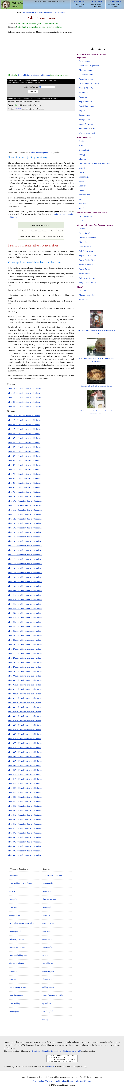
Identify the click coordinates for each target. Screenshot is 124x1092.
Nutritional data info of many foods (114, 4)
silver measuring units (39, 152)
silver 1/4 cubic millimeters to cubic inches (24, 388)
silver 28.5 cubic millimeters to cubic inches (25, 662)
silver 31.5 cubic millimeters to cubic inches (25, 689)
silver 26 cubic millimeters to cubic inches (24, 640)
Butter (82, 229)
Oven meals (13, 907)
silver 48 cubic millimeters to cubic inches (24, 837)
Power (82, 181)
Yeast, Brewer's (86, 265)
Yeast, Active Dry (87, 260)
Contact (71, 1082)
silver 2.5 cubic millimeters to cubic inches (24, 429)
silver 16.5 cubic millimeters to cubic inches (25, 555)
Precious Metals (86, 216)
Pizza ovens (13, 891)
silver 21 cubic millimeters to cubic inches (24, 595)
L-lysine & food (48, 979)
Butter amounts (86, 61)
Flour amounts (85, 70)
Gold (81, 221)
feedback (50, 1068)
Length (82, 168)
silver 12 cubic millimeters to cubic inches (24, 514)
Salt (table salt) (86, 251)
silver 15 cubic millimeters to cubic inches (24, 541)
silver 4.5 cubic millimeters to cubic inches (24, 447)
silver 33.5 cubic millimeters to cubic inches (25, 707)
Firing (49, 1)
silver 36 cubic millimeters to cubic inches (24, 730)
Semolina (83, 97)
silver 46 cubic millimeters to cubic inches (24, 819)
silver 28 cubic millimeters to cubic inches (24, 658)
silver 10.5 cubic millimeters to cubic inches (25, 501)
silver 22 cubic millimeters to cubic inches (24, 604)
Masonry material (87, 295)
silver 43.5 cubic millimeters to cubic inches (25, 797)
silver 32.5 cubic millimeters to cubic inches (25, 698)
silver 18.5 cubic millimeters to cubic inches (25, 573)
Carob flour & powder (89, 66)
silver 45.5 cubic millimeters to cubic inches (25, 815)
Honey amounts (86, 75)
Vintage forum (14, 915)
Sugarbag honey (86, 79)
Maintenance (47, 939)
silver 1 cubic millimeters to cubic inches (24, 416)
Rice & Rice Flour (87, 88)
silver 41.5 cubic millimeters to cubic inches (25, 779)
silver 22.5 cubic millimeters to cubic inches (25, 609)
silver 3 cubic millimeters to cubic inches (24, 434)
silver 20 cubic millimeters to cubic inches (24, 586)
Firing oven (46, 931)
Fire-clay (12, 979)
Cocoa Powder (85, 233)
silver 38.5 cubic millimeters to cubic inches (25, 752)
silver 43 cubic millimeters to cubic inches (24, 792)
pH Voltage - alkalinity (89, 84)
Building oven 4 (48, 987)
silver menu (48, 12)
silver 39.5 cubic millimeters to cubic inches (25, 761)
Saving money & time (17, 987)
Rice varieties (85, 247)
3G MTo (45, 955)
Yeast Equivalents (87, 106)
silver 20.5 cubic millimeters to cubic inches (25, 591)
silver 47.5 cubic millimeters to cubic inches (25, 833)
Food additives (47, 963)
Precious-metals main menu (33, 12)
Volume (82, 204)
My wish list (46, 1003)
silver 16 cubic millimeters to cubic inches (24, 550)
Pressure (83, 186)
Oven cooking (47, 915)
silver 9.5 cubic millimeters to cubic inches (24, 492)
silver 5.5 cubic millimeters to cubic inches (24, 456)
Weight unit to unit (87, 283)
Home (12, 4)
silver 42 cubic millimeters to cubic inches (24, 783)
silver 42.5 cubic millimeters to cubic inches (25, 788)
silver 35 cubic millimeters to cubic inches (24, 721)
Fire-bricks (13, 971)
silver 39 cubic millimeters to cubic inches (24, 757)
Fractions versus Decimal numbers (94, 163)
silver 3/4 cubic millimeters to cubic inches (24, 406)
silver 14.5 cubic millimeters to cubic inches (25, 537)
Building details (15, 931)
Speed (81, 190)
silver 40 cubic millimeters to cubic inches (24, 766)
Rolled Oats (84, 93)
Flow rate (83, 159)
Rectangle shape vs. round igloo (21, 923)
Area (81, 145)
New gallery (14, 899)
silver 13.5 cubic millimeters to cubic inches (25, 528)
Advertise (79, 1082)
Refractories (84, 299)
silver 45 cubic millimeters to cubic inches (24, 810)
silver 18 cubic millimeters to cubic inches (24, 568)
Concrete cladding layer (18, 955)
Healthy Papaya (48, 971)
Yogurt (82, 110)
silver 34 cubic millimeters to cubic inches (24, 712)
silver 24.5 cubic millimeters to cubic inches (25, 626)
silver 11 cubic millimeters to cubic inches (24, 505)
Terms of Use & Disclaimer (56, 1082)
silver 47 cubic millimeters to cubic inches (24, 828)
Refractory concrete (16, 939)
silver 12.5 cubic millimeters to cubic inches (25, 519)
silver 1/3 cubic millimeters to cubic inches (24, 393)
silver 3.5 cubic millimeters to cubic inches (24, 438)
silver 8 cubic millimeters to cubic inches (24, 478)
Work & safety (47, 947)
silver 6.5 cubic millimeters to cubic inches (24, 465)
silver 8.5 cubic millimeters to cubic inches (24, 483)
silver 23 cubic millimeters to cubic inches (24, 613)
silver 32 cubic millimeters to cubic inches (24, 694)
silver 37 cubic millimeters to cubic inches (24, 739)
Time (81, 199)
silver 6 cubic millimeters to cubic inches (24, 460)
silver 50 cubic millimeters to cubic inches (24, 855)
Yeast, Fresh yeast (87, 269)
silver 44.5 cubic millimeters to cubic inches (25, 806)
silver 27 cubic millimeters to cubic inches (24, 649)
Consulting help (48, 1011)
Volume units (85, 128)
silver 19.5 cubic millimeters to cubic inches (25, 582)
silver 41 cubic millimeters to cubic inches (24, 775)
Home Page (13, 875)
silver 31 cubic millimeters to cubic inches (24, 685)
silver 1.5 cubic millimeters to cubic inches (24, 420)
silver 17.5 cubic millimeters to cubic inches (25, 564)
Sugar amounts (85, 102)
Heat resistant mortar (17, 947)
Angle (81, 141)
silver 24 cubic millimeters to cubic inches (24, 622)
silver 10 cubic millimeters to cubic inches (24, 496)
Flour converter (57, 1)
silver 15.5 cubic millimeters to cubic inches (25, 546)
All (64, 1)
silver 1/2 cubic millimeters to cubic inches (24, 397)
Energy (82, 154)
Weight (82, 208)
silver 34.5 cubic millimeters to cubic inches (25, 716)
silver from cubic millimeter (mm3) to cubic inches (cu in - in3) (56, 1051)
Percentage (84, 177)
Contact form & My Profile (52, 995)
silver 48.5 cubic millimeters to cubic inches (25, 842)
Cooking (43, 1)
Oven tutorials (47, 883)
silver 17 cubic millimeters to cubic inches (24, 559)
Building (37, 1)
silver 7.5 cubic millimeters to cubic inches (24, 474)
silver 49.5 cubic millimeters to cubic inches (25, 851)
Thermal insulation (16, 963)
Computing (84, 150)
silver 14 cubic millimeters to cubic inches (24, 532)
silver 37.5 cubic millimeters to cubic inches (25, 743)
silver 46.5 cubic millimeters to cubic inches (25, 824)
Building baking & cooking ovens (96, 4)
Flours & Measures (87, 238)
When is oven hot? (49, 899)
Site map (45, 1019)
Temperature (84, 115)
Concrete (83, 291)
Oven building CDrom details (20, 883)
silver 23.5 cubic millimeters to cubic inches (25, 618)
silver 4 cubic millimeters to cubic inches (24, 443)
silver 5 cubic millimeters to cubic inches (24, 452)
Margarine (83, 242)
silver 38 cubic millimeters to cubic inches (24, 748)
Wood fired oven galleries (79, 4)
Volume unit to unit (87, 278)
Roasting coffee (48, 923)
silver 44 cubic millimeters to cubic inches (24, 801)
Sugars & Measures (87, 256)
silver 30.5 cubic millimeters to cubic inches (25, 680)
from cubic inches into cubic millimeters (34, 75)
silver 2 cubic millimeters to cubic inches (24, 425)
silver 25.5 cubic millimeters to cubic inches (25, 635)
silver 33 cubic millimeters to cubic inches (24, 703)
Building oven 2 (15, 1011)
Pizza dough (46, 907)
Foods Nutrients (86, 124)
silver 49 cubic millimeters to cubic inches (24, 846)
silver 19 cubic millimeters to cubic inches (24, 577)
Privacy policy (38, 1082)
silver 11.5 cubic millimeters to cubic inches (25, 510)
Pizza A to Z (46, 891)
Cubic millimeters (60, 12)
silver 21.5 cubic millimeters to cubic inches (25, 600)
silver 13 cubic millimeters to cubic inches (24, 523)
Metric (82, 172)
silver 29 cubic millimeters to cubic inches (24, 667)
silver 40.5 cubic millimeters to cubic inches (25, 770)
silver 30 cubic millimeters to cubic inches (24, 676)
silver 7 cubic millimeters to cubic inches (24, 469)
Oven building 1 (15, 1003)
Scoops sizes (84, 119)
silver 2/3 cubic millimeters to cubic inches (24, 402)
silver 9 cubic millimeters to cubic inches (24, 487)
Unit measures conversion (52, 875)
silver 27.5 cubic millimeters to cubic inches (25, 653)
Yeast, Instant (85, 274)
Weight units (84, 133)
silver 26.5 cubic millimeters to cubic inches (25, 644)
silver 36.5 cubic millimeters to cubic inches (25, 734)
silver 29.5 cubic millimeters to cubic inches (25, 671)
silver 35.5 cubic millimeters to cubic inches (25, 725)
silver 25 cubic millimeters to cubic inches (24, 631)
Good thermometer (16, 995)
